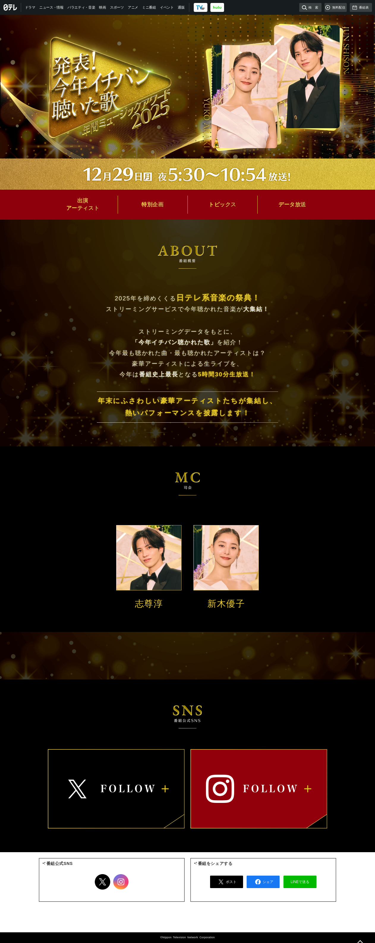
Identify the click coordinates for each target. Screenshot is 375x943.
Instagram (121, 882)
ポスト (226, 882)
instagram (258, 788)
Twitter (102, 882)
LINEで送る (300, 882)
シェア (263, 882)
